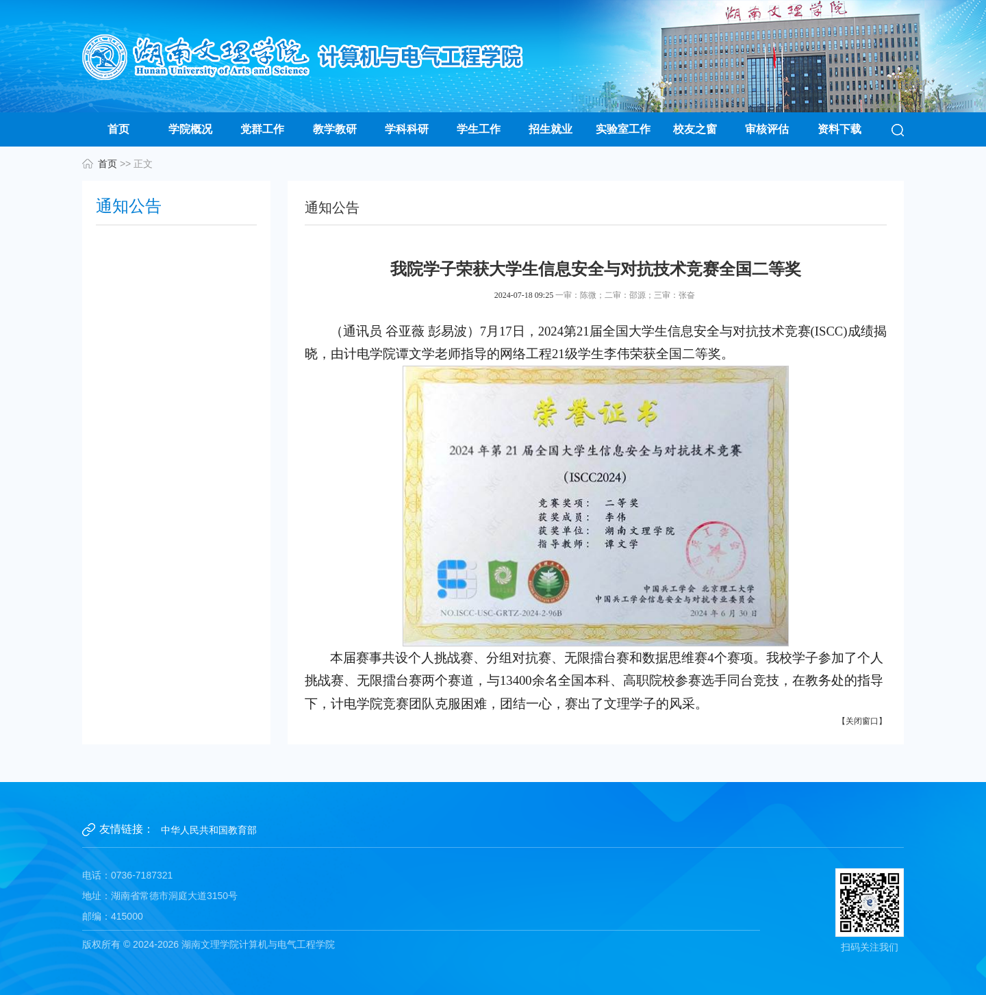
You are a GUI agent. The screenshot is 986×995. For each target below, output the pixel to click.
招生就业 (550, 129)
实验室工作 (623, 129)
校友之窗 (695, 129)
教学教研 (335, 129)
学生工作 (479, 129)
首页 (118, 129)
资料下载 (839, 129)
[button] (898, 129)
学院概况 (190, 129)
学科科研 (407, 129)
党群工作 (262, 129)
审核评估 (767, 129)
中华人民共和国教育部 (209, 829)
